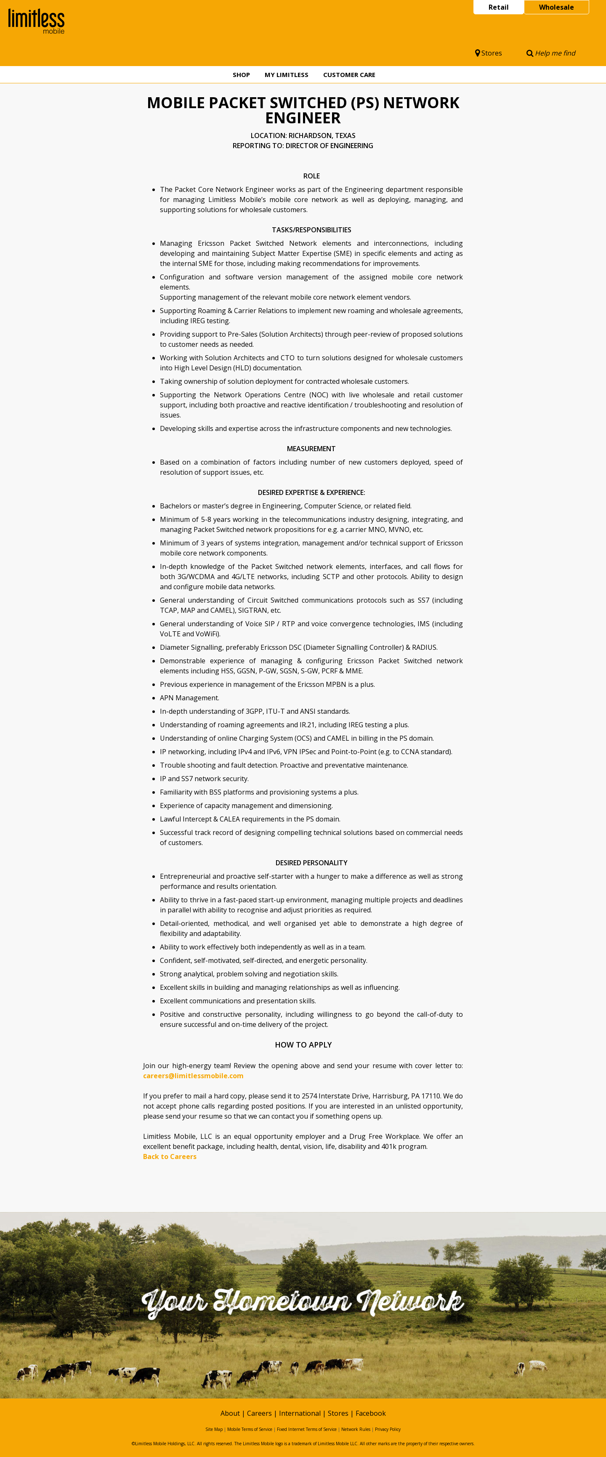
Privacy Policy (388, 1429)
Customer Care (349, 74)
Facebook (371, 1413)
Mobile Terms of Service (249, 1429)
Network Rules (355, 1429)
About (230, 1413)
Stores (488, 53)
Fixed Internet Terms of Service (307, 1429)
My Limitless (286, 74)
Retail (499, 7)
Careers (259, 1413)
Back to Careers (170, 1156)
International (300, 1413)
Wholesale (556, 7)
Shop (241, 74)
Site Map (214, 1429)
